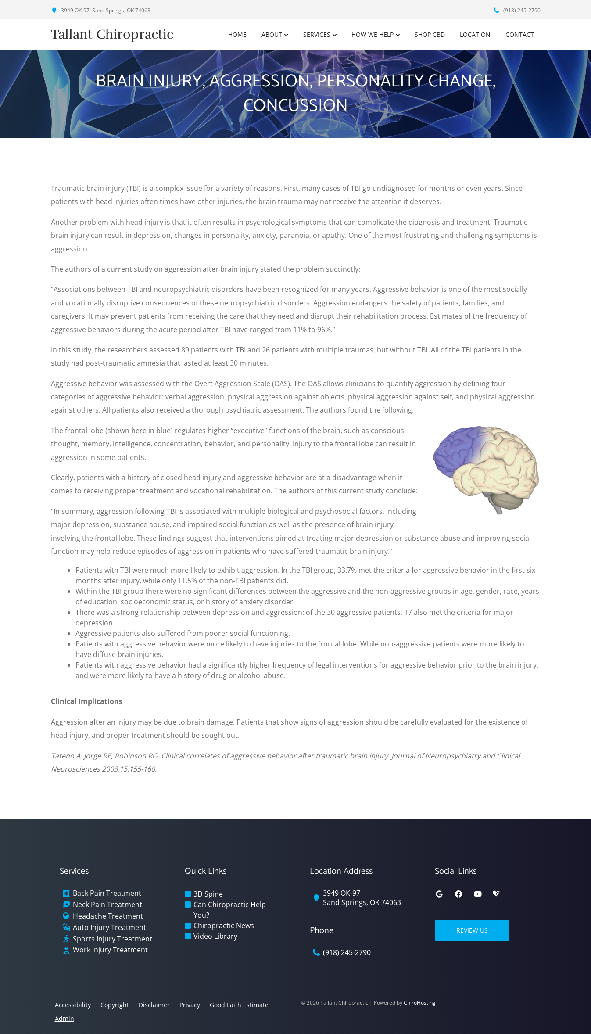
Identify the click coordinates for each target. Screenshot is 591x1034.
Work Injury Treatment (110, 950)
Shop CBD (430, 34)
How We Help (372, 34)
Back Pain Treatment (107, 893)
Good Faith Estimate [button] (239, 1005)
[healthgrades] (496, 894)
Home (237, 34)
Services (316, 34)
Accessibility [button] (73, 1005)
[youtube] (477, 894)
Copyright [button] (114, 1005)
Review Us (472, 930)
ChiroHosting (420, 1002)
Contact (519, 34)
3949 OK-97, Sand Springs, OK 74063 (100, 10)
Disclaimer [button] (154, 1005)
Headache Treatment (108, 916)
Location (475, 34)
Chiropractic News (223, 925)
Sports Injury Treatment (112, 939)
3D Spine (208, 894)
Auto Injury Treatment (109, 927)
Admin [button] (64, 1018)
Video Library (215, 936)
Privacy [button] (189, 1005)
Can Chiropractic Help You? (229, 910)
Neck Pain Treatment (107, 904)
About (271, 34)
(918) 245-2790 (517, 10)
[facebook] (458, 894)
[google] (439, 894)
